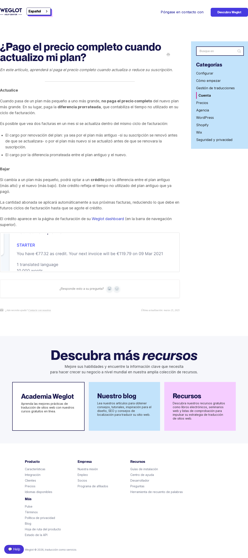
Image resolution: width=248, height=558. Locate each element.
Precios (202, 103)
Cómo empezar (208, 81)
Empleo (83, 475)
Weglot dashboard (108, 219)
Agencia (202, 110)
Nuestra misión (88, 469)
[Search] (220, 51)
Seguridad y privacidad (214, 140)
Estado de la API (36, 535)
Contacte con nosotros (39, 310)
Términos (31, 512)
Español (34, 11)
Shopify (202, 125)
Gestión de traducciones (215, 88)
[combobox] (38, 11)
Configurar (204, 73)
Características (35, 469)
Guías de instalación (144, 469)
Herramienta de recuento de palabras (156, 492)
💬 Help (14, 549)
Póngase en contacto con (182, 12)
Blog (28, 523)
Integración (32, 475)
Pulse (28, 506)
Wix (199, 132)
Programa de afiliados (93, 486)
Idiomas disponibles (38, 492)
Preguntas (137, 486)
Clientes (30, 480)
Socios (82, 480)
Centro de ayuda (142, 475)
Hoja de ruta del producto (43, 529)
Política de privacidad (40, 518)
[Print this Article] (168, 55)
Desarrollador (139, 480)
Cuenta (204, 95)
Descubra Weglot (229, 12)
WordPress (205, 117)
